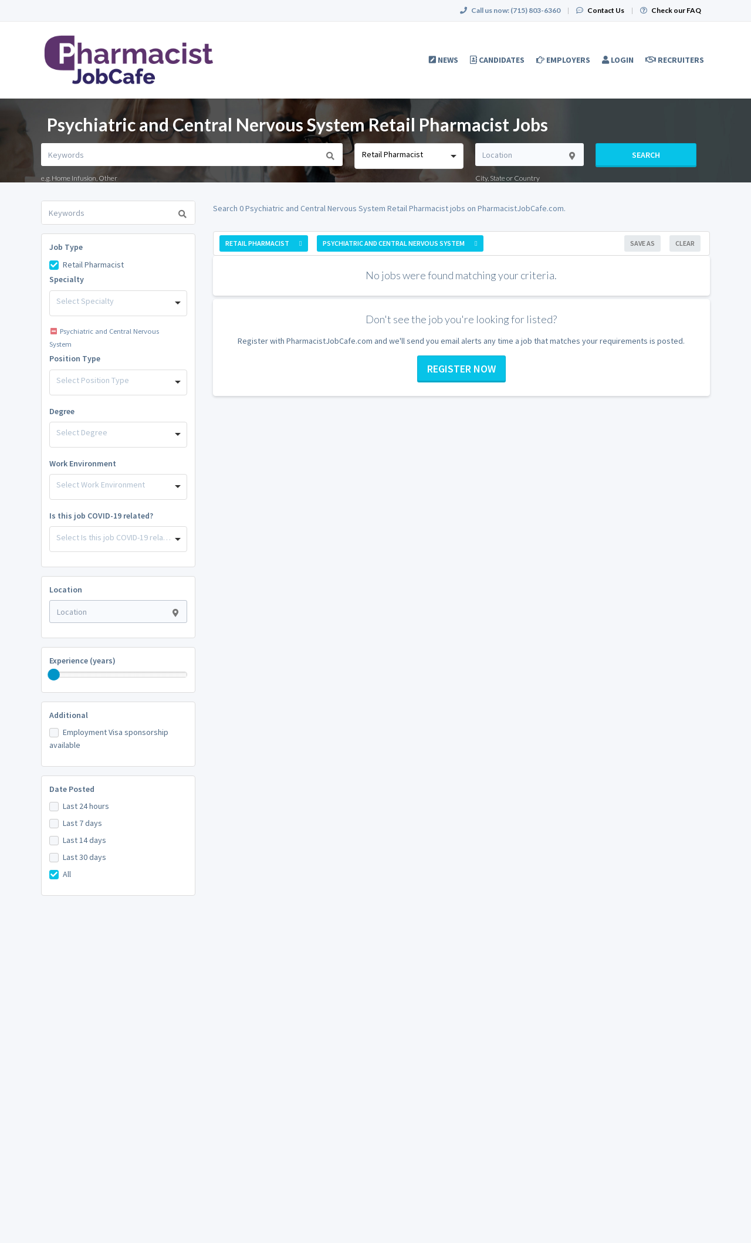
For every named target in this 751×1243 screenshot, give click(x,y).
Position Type (74, 358)
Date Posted (71, 789)
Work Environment (82, 463)
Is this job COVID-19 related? (101, 515)
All (67, 874)
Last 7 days (82, 823)
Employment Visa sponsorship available (108, 738)
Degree (62, 411)
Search (646, 155)
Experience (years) (82, 660)
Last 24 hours (86, 806)
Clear (685, 243)
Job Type (66, 247)
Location (65, 589)
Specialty (66, 279)
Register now (461, 368)
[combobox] (408, 156)
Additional (68, 715)
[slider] (54, 674)
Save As (642, 243)
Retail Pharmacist (93, 264)
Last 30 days (84, 857)
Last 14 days (84, 840)
